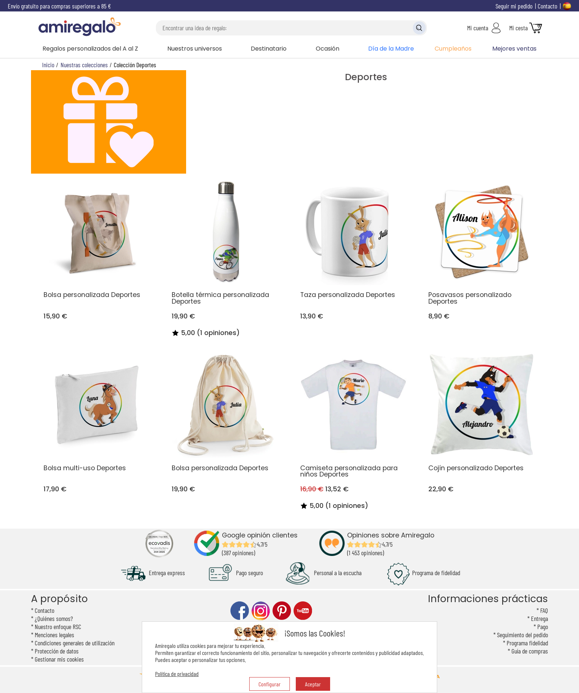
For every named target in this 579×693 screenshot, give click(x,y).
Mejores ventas (514, 48)
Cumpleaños (453, 48)
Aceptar (313, 683)
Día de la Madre (391, 48)
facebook (239, 610)
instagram (260, 610)
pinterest (282, 610)
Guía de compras (529, 651)
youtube (303, 610)
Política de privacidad (177, 673)
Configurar (269, 683)
